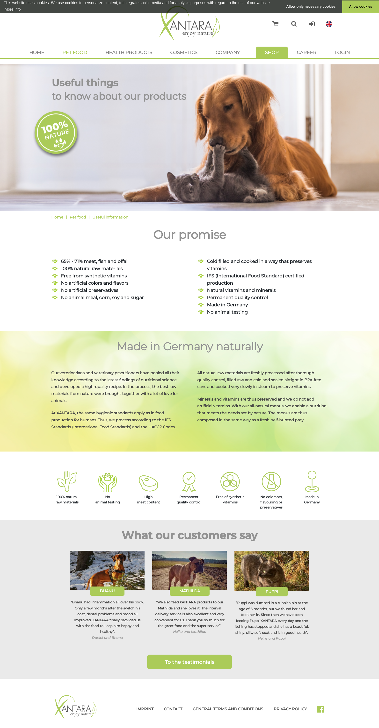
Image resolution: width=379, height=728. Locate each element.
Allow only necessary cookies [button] (310, 6)
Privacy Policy (290, 709)
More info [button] (13, 9)
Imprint (144, 709)
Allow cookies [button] (360, 6)
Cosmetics (183, 52)
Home (36, 52)
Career (306, 52)
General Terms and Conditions (228, 709)
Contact (173, 709)
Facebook (322, 711)
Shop (272, 52)
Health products (128, 52)
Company (228, 52)
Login (342, 52)
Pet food (74, 52)
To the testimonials (189, 662)
